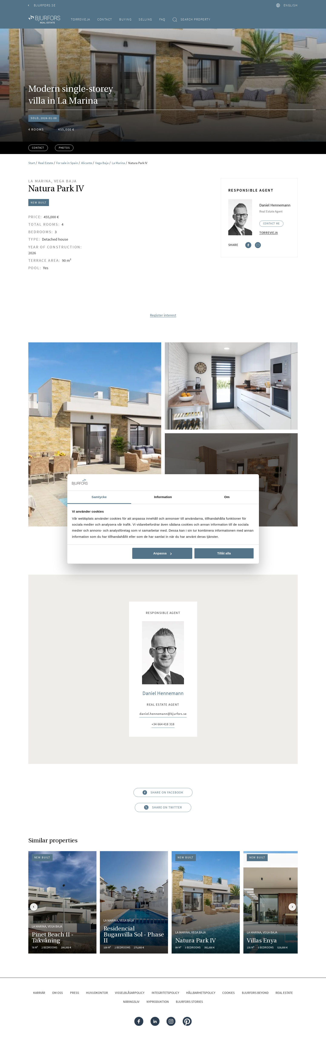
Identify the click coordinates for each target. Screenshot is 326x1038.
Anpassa (162, 553)
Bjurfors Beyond (255, 993)
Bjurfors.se (42, 5)
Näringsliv (131, 1002)
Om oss (57, 993)
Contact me (271, 223)
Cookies (228, 993)
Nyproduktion (157, 1002)
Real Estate (284, 993)
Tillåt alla (224, 553)
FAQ (162, 19)
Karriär (39, 993)
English (287, 5)
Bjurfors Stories (189, 1002)
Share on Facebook (163, 792)
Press (74, 993)
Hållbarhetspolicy (200, 993)
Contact (104, 19)
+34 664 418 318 (163, 724)
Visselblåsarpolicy (129, 993)
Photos (64, 148)
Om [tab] (227, 497)
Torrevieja (80, 19)
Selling (145, 19)
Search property (191, 19)
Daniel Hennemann (163, 693)
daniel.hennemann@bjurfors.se (163, 713)
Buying (125, 19)
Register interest (163, 315)
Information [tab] (163, 497)
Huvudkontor (97, 993)
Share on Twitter (163, 807)
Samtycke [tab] (99, 497)
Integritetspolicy (165, 993)
